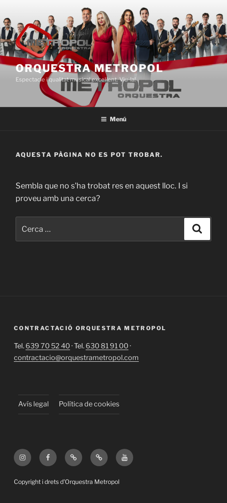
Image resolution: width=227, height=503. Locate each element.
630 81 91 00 (107, 346)
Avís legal (33, 404)
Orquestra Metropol (89, 68)
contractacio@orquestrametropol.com (76, 358)
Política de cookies (89, 404)
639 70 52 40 (48, 346)
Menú (113, 119)
